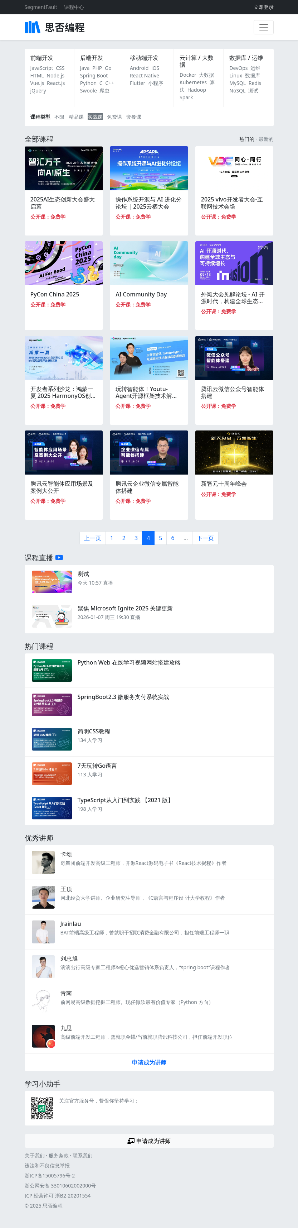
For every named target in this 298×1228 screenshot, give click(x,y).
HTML (37, 75)
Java (85, 68)
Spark (186, 97)
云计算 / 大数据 (196, 61)
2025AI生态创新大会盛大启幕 (62, 202)
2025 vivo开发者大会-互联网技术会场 (232, 202)
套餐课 (133, 116)
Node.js (55, 75)
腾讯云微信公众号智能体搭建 (232, 392)
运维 (255, 68)
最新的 (266, 138)
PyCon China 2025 (54, 294)
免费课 (114, 116)
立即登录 (264, 7)
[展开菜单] (264, 27)
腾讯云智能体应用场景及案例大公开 (61, 487)
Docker (188, 74)
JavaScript (41, 68)
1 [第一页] (111, 538)
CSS (60, 68)
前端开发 (41, 58)
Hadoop (196, 89)
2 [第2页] (124, 538)
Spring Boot (94, 75)
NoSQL (237, 90)
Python (88, 83)
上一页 (92, 538)
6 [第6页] (172, 538)
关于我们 (35, 1155)
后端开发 (91, 58)
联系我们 (83, 1155)
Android (139, 68)
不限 (59, 116)
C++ (109, 83)
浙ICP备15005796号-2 (50, 1175)
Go (108, 68)
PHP (97, 68)
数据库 (252, 75)
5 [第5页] (160, 538)
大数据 (206, 74)
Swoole (88, 90)
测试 (253, 90)
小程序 (155, 83)
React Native (144, 75)
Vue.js (37, 83)
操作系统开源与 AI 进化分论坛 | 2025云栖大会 (148, 202)
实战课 (95, 116)
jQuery (38, 90)
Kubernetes (193, 82)
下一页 (205, 538)
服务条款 (59, 1155)
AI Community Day (141, 294)
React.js (56, 83)
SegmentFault (41, 7)
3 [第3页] (136, 538)
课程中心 (74, 7)
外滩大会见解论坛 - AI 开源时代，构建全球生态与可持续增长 (233, 301)
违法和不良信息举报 (47, 1165)
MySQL (237, 83)
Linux (235, 75)
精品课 (76, 116)
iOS (155, 68)
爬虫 (104, 90)
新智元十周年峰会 (224, 483)
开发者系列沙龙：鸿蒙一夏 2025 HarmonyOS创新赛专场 (63, 395)
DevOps (238, 68)
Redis (255, 83)
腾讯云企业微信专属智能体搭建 (147, 487)
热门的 (246, 138)
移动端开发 (144, 58)
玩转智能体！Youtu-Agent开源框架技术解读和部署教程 (147, 395)
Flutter (137, 83)
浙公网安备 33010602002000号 (60, 1185)
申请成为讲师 (149, 1062)
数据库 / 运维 (246, 58)
